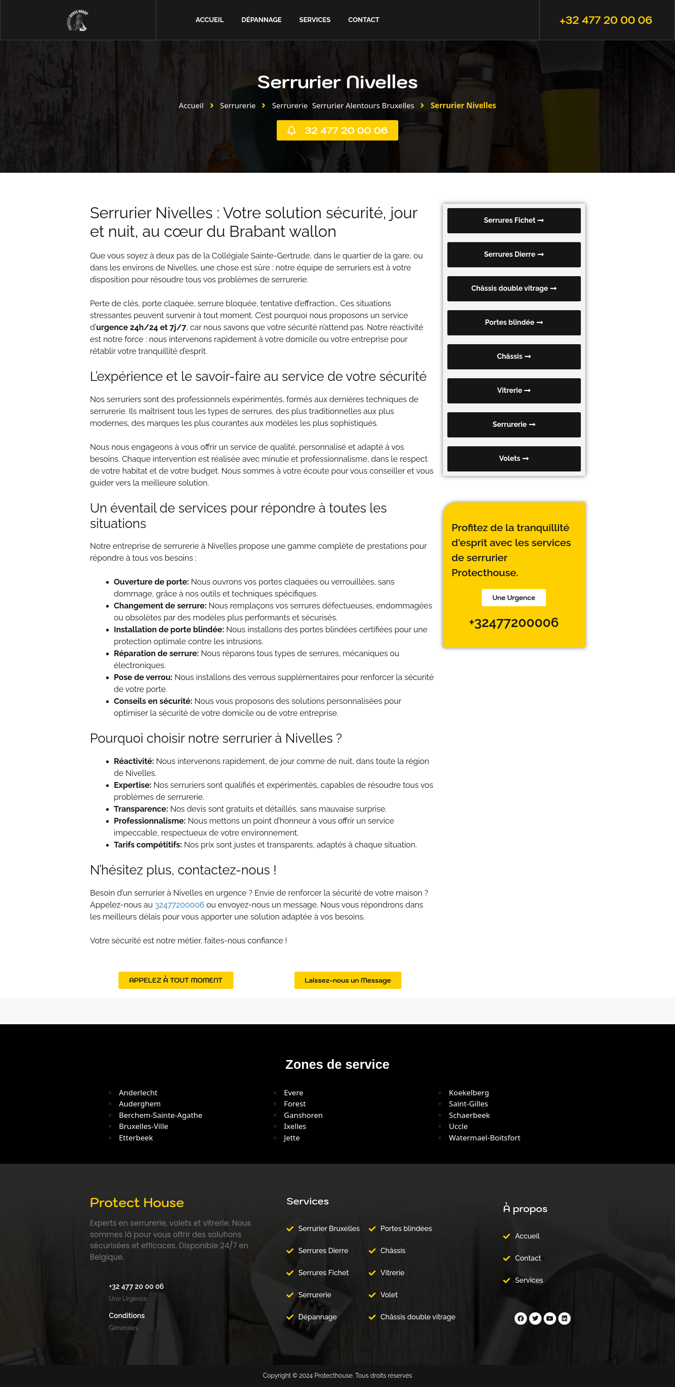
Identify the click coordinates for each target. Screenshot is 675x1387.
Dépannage (261, 20)
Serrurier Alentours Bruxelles (363, 105)
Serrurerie (238, 105)
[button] (514, 288)
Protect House (137, 1202)
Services (315, 20)
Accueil (210, 20)
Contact (363, 20)
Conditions (127, 1315)
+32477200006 (514, 622)
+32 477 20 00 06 (606, 20)
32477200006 (179, 904)
